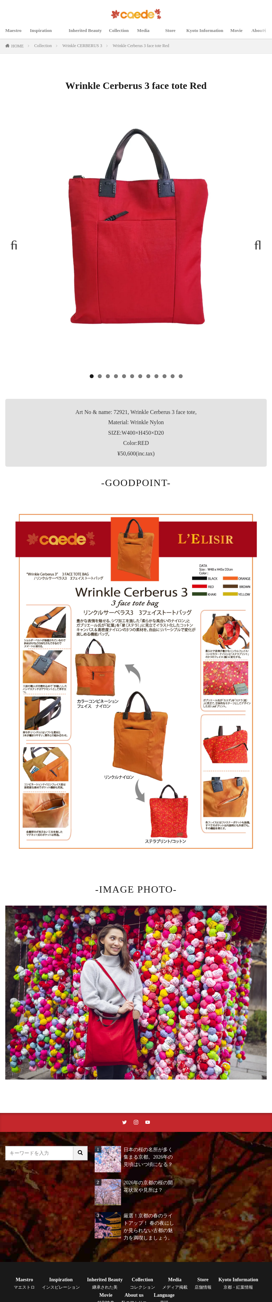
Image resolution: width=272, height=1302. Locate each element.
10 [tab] (164, 376)
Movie (243, 34)
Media (150, 34)
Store (175, 34)
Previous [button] (17, 242)
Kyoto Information (209, 34)
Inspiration (46, 34)
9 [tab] (156, 376)
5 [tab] (124, 376)
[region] (136, 246)
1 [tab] (92, 376)
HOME (17, 46)
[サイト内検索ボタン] (81, 1154)
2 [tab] (100, 376)
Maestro (14, 34)
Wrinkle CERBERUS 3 (82, 45)
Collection (122, 34)
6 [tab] (132, 376)
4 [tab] (116, 376)
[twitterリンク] (124, 1122)
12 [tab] (181, 376)
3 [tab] (108, 376)
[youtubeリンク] (148, 1122)
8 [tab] (148, 376)
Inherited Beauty (87, 34)
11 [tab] (173, 376)
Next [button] (255, 242)
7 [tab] (140, 376)
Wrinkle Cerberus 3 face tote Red (141, 45)
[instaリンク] (136, 1122)
